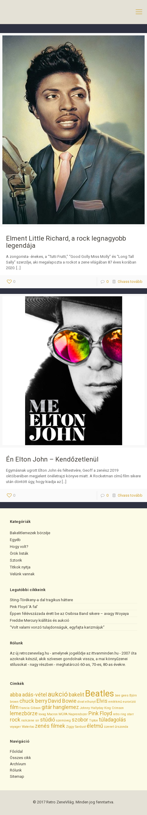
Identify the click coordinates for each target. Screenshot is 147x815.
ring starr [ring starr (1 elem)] (127, 714)
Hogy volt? (19, 546)
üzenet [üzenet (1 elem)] (109, 727)
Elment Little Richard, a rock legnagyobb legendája (66, 242)
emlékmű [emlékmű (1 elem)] (115, 702)
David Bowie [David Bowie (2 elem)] (62, 701)
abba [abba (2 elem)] (15, 695)
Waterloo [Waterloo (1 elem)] (28, 727)
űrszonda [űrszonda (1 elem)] (121, 727)
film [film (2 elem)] (14, 707)
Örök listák (19, 553)
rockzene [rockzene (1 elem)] (27, 720)
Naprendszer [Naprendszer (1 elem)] (78, 714)
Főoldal (16, 751)
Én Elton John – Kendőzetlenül (52, 459)
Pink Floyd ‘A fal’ (24, 606)
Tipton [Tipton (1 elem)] (93, 720)
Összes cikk (20, 757)
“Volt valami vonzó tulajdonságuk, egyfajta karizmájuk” (57, 627)
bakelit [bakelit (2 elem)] (76, 695)
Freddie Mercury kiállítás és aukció (39, 620)
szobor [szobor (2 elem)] (80, 720)
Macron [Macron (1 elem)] (52, 714)
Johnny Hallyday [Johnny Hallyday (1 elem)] (91, 708)
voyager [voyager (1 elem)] (15, 727)
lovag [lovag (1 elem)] (42, 714)
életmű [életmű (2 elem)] (95, 726)
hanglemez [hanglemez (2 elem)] (66, 707)
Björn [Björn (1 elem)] (133, 695)
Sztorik (16, 560)
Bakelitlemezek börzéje (30, 533)
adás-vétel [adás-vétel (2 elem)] (34, 695)
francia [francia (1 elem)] (24, 708)
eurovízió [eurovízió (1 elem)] (129, 702)
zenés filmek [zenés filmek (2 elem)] (50, 726)
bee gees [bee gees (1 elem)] (121, 695)
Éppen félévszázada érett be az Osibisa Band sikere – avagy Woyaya (69, 613)
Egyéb (15, 539)
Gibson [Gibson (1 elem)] (35, 708)
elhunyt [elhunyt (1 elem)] (90, 702)
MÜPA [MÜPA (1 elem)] (63, 714)
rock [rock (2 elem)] (15, 720)
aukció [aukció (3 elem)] (58, 694)
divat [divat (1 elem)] (80, 702)
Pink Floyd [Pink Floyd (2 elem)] (100, 713)
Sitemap (17, 776)
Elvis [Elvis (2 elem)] (102, 701)
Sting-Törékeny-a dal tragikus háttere (41, 600)
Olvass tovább (130, 281)
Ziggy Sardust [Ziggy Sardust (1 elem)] (76, 727)
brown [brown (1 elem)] (14, 702)
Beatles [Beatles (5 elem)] (99, 693)
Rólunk (16, 770)
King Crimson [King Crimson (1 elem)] (114, 708)
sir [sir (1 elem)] (37, 720)
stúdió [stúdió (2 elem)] (47, 720)
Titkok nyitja (20, 567)
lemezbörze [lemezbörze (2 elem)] (24, 713)
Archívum (18, 764)
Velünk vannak (22, 574)
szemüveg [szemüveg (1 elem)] (63, 720)
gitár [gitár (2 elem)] (47, 707)
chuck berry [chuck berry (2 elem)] (33, 701)
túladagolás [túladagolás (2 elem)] (112, 720)
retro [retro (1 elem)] (116, 714)
